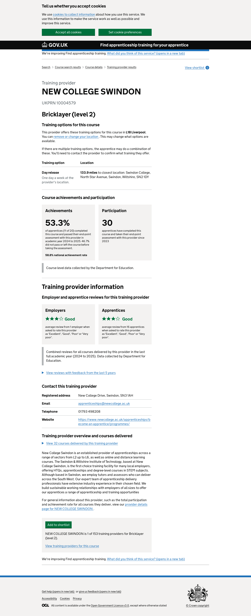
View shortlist (197, 68)
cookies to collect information (74, 14)
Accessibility (49, 598)
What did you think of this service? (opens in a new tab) (146, 53)
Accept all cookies (68, 32)
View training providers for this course (72, 546)
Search (46, 67)
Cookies (65, 598)
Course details (93, 67)
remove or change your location (76, 137)
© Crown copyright (197, 605)
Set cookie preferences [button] (125, 32)
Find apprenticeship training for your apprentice (144, 44)
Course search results (68, 67)
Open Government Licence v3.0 (110, 605)
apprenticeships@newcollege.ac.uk (104, 403)
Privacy (77, 598)
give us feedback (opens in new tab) (100, 591)
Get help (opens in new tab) (58, 591)
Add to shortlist (58, 525)
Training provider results (121, 67)
